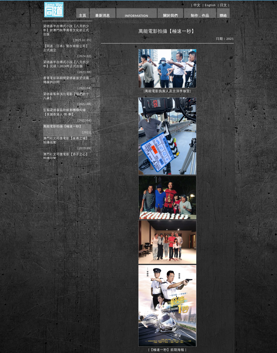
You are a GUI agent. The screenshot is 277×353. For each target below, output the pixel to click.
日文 (223, 5)
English (210, 5)
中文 (197, 5)
